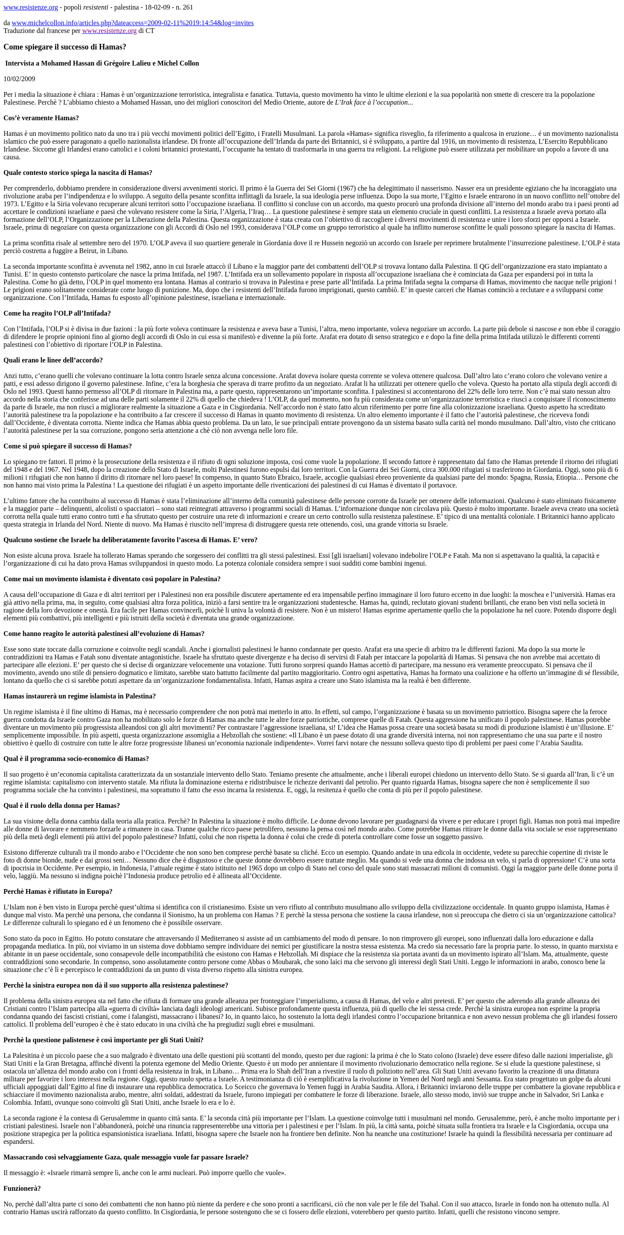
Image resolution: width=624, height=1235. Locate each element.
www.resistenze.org (30, 7)
